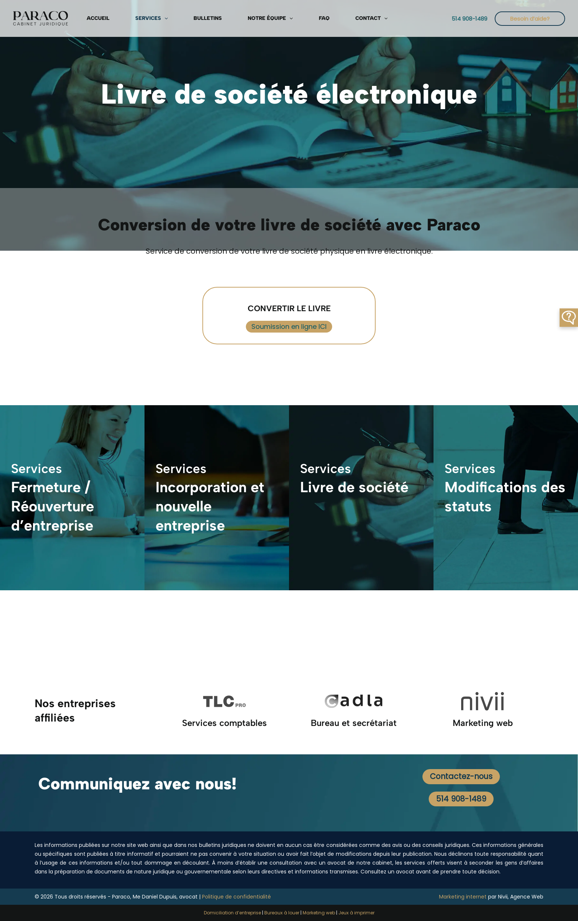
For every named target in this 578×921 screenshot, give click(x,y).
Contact (288, 18)
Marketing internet (463, 896)
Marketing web (319, 913)
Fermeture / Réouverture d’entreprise (52, 507)
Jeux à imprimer (356, 913)
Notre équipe (217, 18)
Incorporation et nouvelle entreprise (210, 507)
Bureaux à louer (281, 913)
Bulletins (171, 18)
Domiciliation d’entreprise (232, 913)
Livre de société (354, 488)
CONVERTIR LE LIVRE (289, 306)
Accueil (92, 18)
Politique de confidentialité (236, 896)
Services (130, 18)
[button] (143, 18)
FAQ (256, 18)
